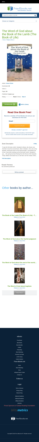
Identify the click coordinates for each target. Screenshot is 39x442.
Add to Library (24, 105)
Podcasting (19, 349)
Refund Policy (19, 393)
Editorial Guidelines (19, 396)
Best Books (19, 342)
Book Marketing (19, 352)
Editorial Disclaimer (19, 398)
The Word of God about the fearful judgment (19, 239)
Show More (19, 292)
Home (19, 365)
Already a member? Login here (19, 130)
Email (11, 121)
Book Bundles (19, 345)
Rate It (24, 96)
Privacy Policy (19, 390)
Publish (19, 347)
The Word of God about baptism (20, 286)
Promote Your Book (19, 354)
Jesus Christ (9, 83)
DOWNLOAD (9, 104)
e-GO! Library (20, 356)
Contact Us (19, 374)
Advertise (19, 403)
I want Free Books (19, 126)
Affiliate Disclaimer (19, 401)
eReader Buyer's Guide (19, 372)
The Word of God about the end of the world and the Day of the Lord (19, 262)
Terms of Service (19, 388)
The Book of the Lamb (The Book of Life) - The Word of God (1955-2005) (19, 215)
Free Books (19, 340)
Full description (6, 158)
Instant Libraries (19, 359)
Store (19, 370)
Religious (16, 217)
